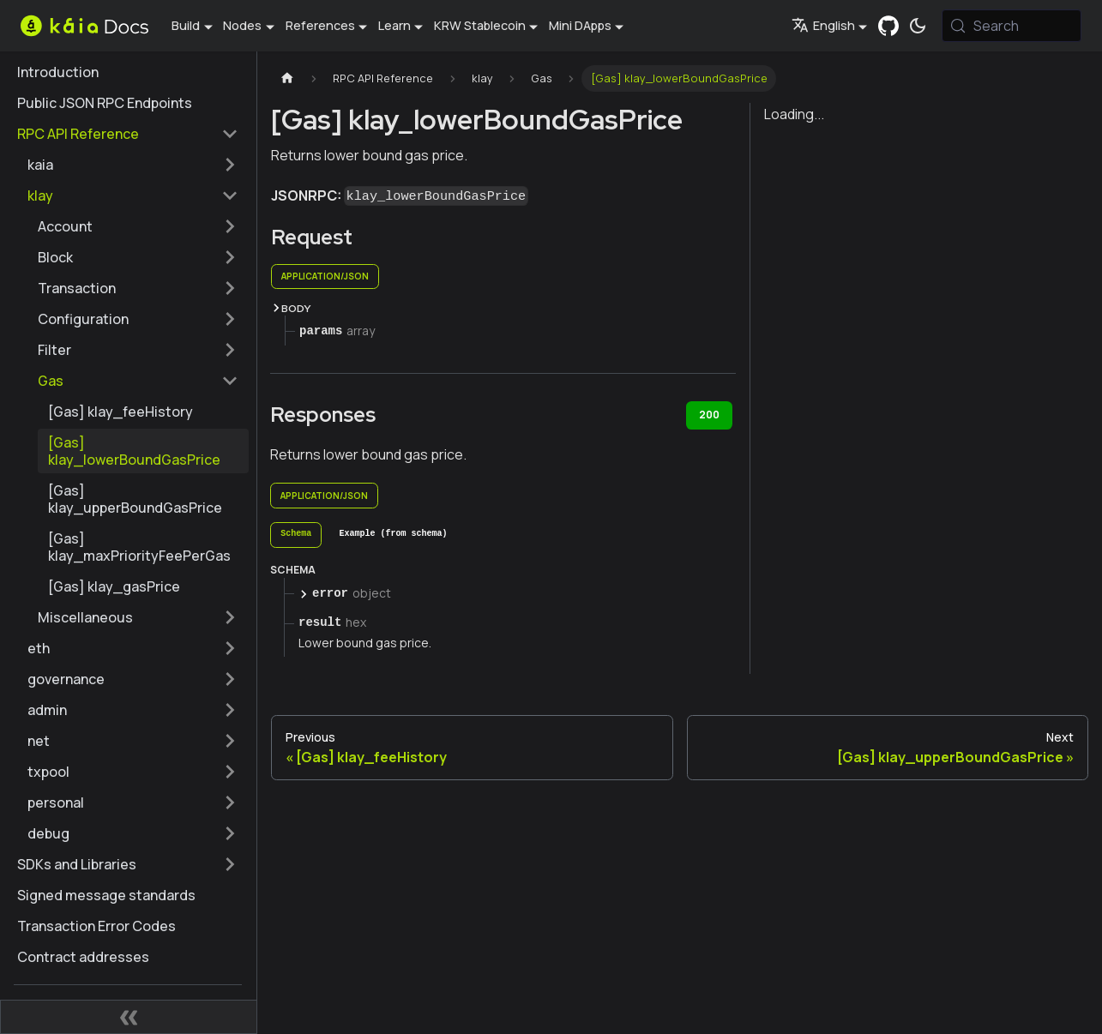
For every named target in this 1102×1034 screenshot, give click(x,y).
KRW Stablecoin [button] (480, 25)
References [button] (320, 25)
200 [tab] (709, 414)
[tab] (296, 535)
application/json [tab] (325, 276)
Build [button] (186, 25)
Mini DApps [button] (580, 25)
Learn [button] (394, 25)
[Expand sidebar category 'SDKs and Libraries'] (230, 864)
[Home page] (287, 78)
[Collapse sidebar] (128, 1017)
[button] (133, 164)
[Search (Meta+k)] (1011, 25)
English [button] (823, 25)
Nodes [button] (242, 25)
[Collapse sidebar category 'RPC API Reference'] (230, 133)
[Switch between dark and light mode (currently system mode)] (917, 25)
